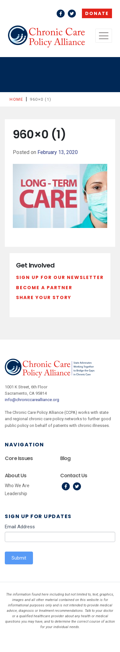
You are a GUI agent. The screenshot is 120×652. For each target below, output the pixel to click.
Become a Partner (44, 287)
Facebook (61, 14)
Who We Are (17, 485)
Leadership (16, 493)
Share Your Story (43, 297)
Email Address (20, 527)
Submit (19, 558)
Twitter (72, 14)
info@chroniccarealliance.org (32, 399)
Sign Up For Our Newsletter (60, 277)
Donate (97, 13)
